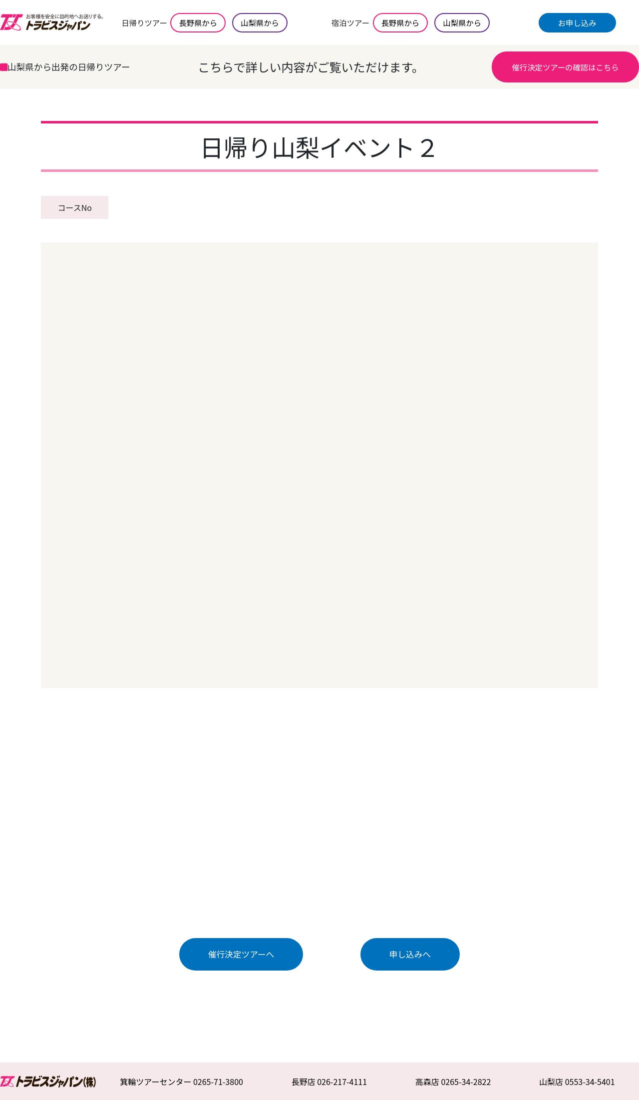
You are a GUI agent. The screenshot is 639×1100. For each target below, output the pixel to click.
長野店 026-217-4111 (329, 1082)
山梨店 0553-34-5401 (577, 1082)
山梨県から (260, 22)
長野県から (198, 22)
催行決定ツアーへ (241, 954)
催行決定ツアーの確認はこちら (565, 66)
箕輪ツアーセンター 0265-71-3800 (181, 1082)
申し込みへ (410, 954)
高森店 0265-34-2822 (453, 1082)
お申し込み (577, 22)
